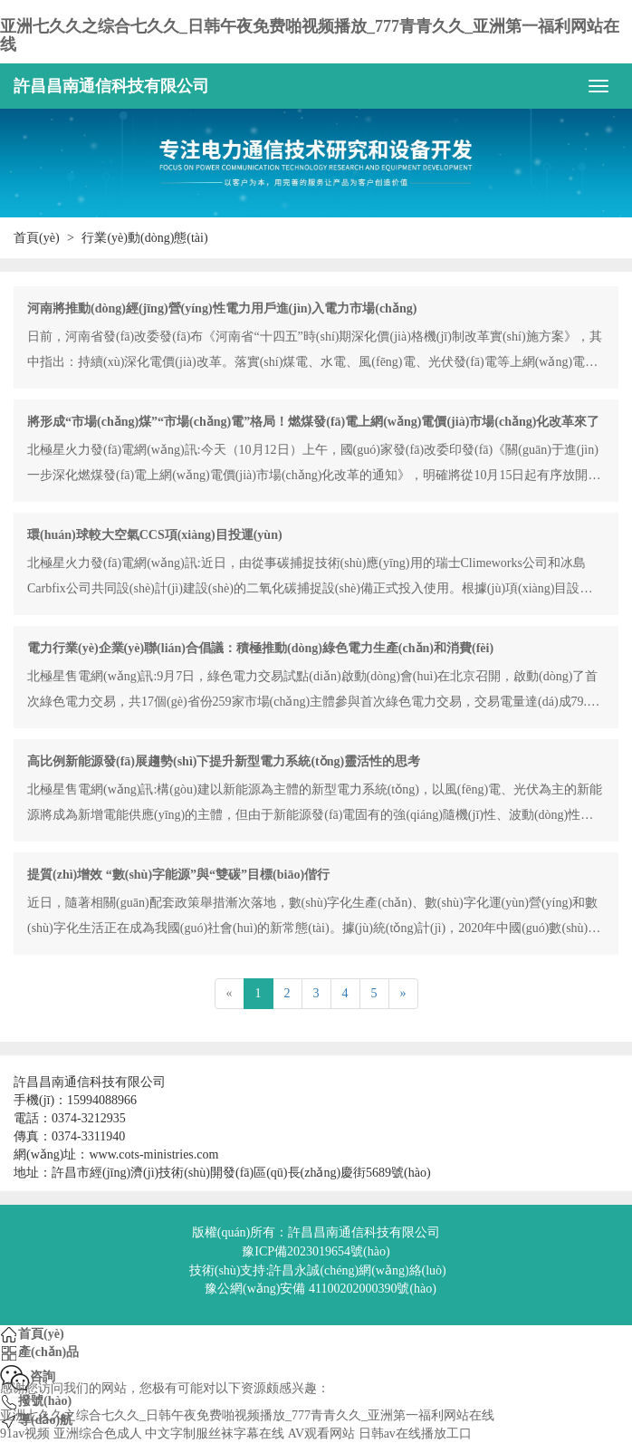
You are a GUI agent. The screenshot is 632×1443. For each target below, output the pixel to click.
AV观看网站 (321, 1433)
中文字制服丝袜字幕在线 (214, 1433)
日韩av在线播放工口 (415, 1433)
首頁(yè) (37, 238)
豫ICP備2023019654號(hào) (315, 1251)
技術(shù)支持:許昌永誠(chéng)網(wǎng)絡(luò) (317, 1270)
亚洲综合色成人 (97, 1433)
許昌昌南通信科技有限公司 (111, 86)
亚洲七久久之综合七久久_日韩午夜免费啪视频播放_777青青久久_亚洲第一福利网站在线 (309, 35)
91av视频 (25, 1433)
